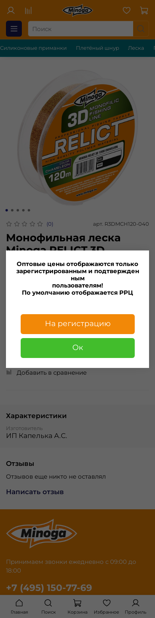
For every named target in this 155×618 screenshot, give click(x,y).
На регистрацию (77, 323)
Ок (77, 347)
